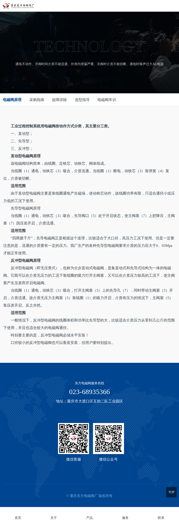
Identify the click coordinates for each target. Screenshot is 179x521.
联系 (161, 518)
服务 (125, 518)
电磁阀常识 (106, 100)
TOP (171, 492)
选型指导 (82, 100)
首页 (18, 518)
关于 (53, 518)
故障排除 (59, 100)
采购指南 (36, 100)
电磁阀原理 (12, 100)
